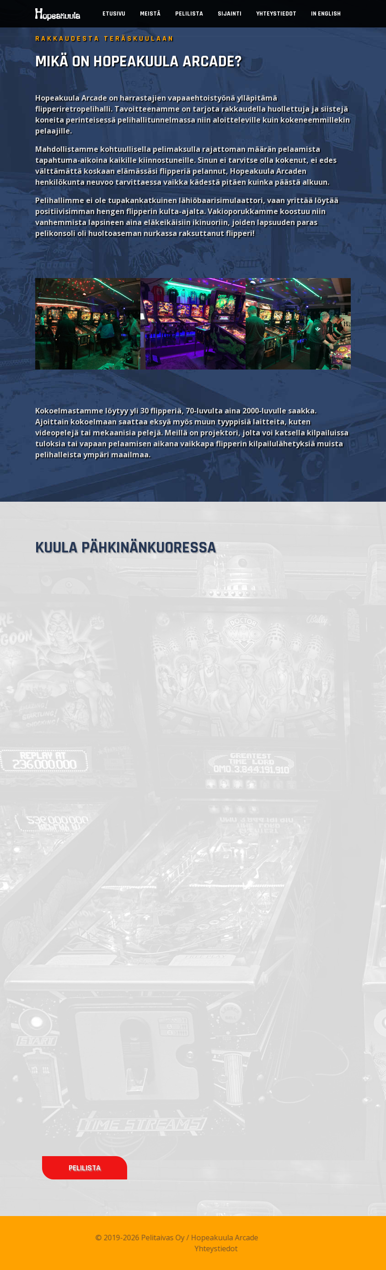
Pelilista (189, 14)
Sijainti (229, 14)
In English (326, 14)
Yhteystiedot (276, 14)
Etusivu (113, 14)
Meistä (150, 14)
